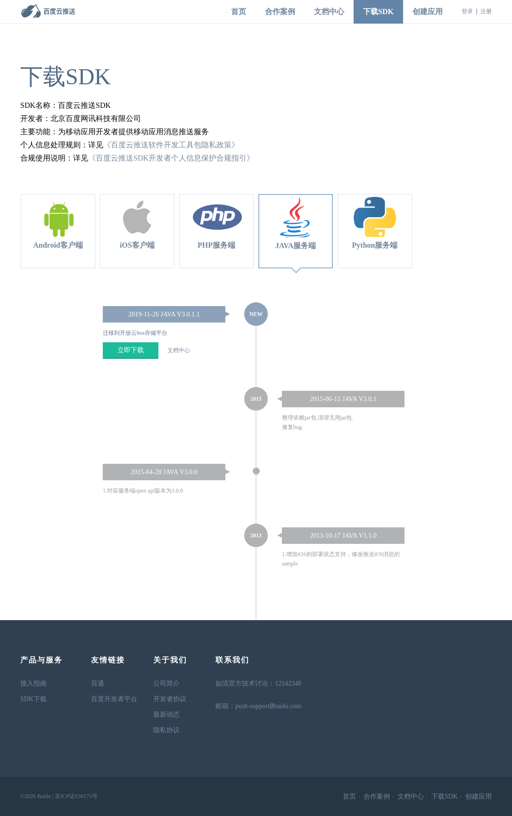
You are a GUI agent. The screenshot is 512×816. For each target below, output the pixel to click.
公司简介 (166, 683)
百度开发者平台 (114, 699)
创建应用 (428, 12)
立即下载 (130, 350)
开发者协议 (169, 699)
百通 (97, 683)
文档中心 (329, 12)
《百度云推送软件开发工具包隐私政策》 (171, 145)
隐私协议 (166, 730)
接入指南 (33, 683)
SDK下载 (33, 699)
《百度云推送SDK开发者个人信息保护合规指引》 (171, 158)
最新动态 (166, 714)
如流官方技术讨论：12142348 (258, 683)
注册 (486, 11)
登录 (467, 11)
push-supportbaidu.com (268, 706)
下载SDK (378, 12)
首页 (238, 12)
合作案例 (280, 12)
